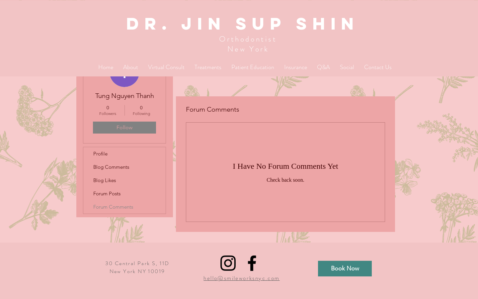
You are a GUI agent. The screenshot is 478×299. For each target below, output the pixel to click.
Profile (100, 153)
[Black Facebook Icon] (252, 263)
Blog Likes (104, 180)
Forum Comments (113, 207)
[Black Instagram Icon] (228, 263)
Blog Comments (111, 167)
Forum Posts (106, 193)
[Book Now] (345, 268)
